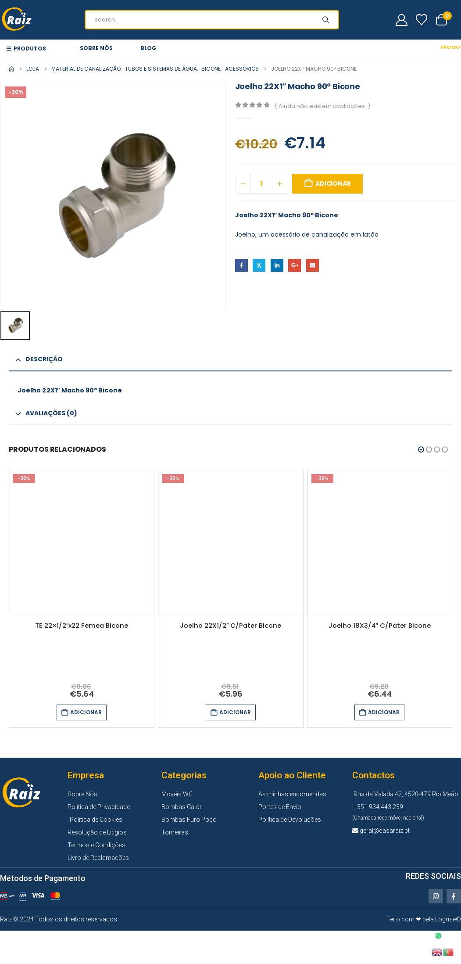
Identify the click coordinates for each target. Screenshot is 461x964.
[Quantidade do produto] (261, 184)
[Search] (326, 20)
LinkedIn (277, 265)
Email (312, 265)
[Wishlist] (422, 19)
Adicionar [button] (86, 712)
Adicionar (332, 183)
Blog (148, 48)
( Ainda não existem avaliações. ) (322, 106)
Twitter (259, 265)
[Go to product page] (82, 543)
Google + (294, 265)
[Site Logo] (17, 19)
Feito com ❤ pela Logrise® (423, 919)
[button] (421, 449)
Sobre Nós (96, 48)
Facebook (241, 265)
